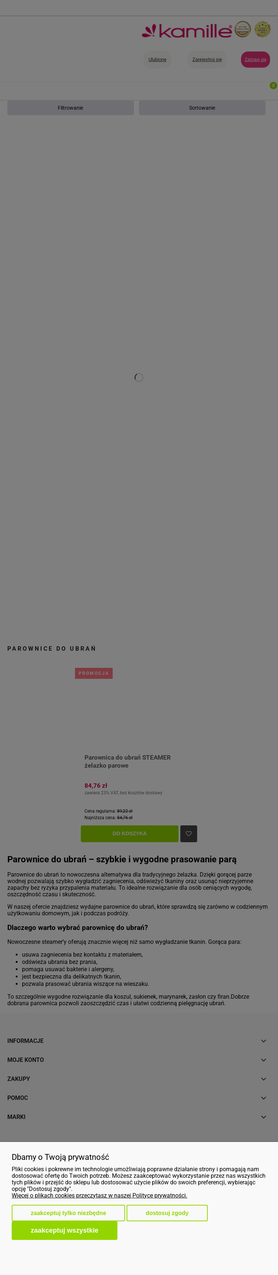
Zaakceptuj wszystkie (64, 1230)
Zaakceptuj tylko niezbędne (68, 1213)
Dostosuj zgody (167, 1213)
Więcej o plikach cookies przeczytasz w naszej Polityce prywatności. (99, 1195)
